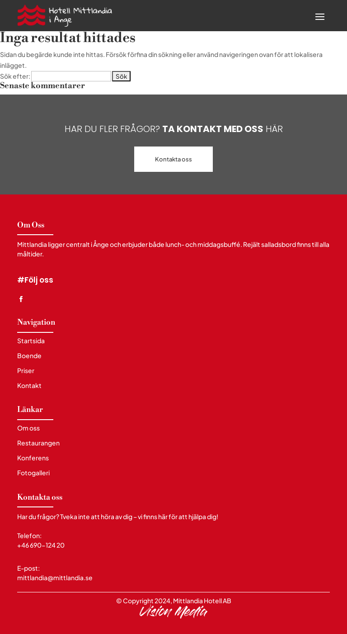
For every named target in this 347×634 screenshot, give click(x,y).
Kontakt (29, 385)
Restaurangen (38, 443)
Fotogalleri (33, 473)
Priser (25, 370)
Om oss (28, 428)
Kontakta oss (173, 159)
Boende (29, 356)
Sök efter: (15, 76)
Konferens (33, 458)
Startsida (31, 341)
